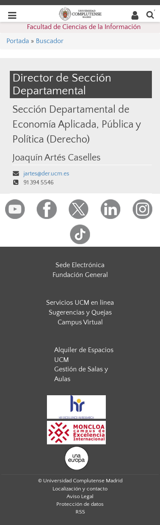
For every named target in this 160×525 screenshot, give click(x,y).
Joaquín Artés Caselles (56, 158)
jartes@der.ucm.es (46, 173)
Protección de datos (80, 504)
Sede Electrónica (80, 265)
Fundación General (80, 275)
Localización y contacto (80, 489)
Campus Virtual (80, 322)
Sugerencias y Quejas (80, 312)
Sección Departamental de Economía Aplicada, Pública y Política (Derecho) (76, 124)
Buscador (50, 41)
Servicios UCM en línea (80, 302)
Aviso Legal (80, 496)
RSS (80, 512)
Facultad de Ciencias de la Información (84, 27)
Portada (17, 41)
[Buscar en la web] (150, 14)
